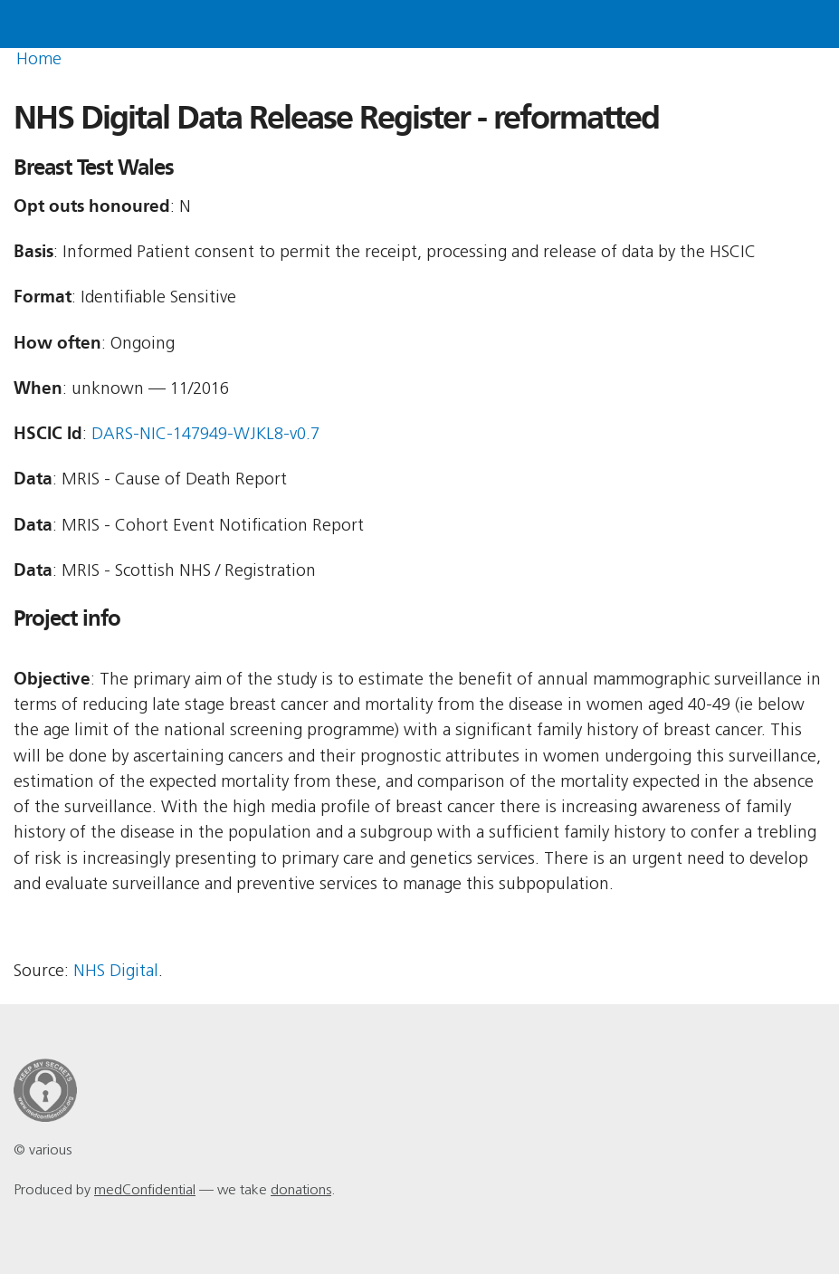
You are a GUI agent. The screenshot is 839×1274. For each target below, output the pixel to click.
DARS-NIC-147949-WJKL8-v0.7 (205, 435)
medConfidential (144, 1190)
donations (301, 1190)
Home (39, 60)
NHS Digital (115, 972)
